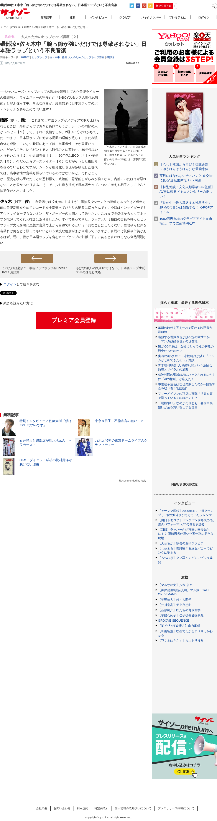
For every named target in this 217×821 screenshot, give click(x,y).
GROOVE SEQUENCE (173, 620)
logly (143, 480)
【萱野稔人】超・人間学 (174, 599)
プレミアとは (177, 17)
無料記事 (46, 17)
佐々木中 (54, 57)
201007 (25, 57)
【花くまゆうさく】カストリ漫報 (181, 640)
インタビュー (98, 17)
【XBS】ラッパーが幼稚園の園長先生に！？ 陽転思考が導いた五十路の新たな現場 (186, 534)
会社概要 (41, 808)
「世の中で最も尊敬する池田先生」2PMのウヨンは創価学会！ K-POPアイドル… (186, 207)
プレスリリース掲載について (176, 808)
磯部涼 (110, 57)
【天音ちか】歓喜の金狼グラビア (181, 543)
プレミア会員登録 (74, 320)
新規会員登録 (163, 5)
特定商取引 (101, 808)
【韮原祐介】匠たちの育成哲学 (179, 610)
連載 (72, 17)
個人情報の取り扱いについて (133, 808)
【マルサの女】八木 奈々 (175, 585)
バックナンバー (151, 17)
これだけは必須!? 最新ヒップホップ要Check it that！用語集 (34, 270)
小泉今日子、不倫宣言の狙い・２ (119, 421)
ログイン (9, 284)
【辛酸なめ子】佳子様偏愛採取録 (181, 615)
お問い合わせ (62, 808)
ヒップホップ (39, 57)
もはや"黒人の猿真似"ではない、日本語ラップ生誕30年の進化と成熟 (110, 270)
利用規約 (82, 808)
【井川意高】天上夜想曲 (174, 605)
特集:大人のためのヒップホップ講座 (83, 57)
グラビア (125, 17)
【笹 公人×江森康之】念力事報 (179, 625)
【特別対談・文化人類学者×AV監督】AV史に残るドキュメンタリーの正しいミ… (186, 191)
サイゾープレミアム (15, 14)
